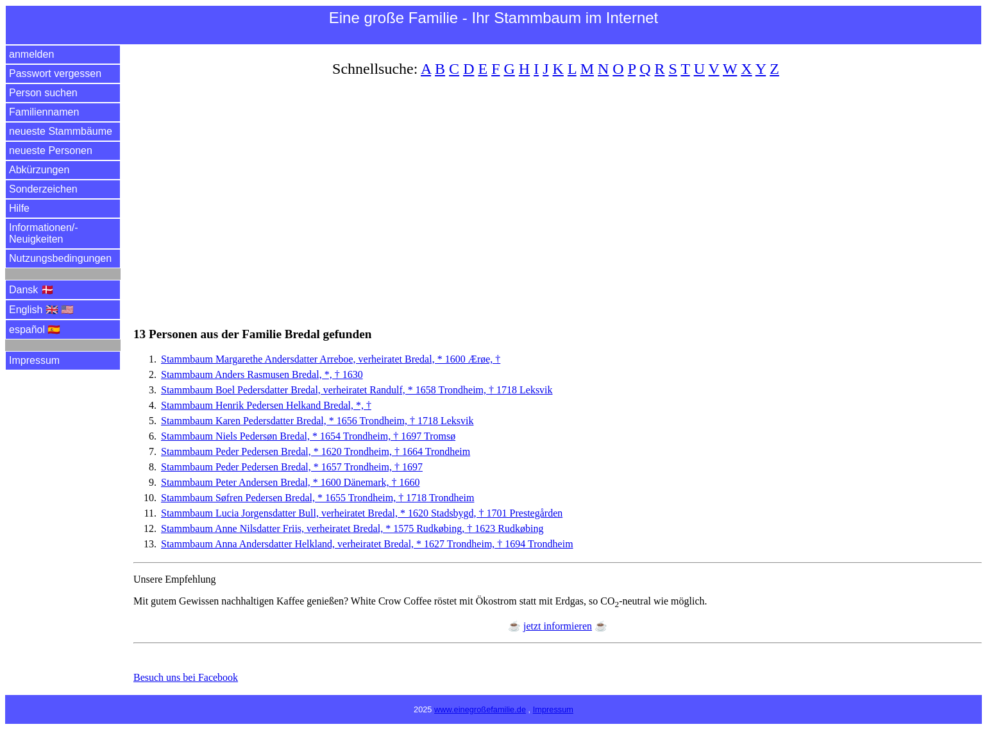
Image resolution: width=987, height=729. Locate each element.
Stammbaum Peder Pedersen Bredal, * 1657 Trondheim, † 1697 (292, 466)
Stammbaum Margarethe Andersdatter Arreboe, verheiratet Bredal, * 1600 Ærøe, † (330, 359)
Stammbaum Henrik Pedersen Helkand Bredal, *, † (266, 405)
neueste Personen (50, 150)
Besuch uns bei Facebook (185, 677)
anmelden (31, 54)
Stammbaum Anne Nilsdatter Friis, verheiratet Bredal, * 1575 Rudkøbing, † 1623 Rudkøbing (352, 528)
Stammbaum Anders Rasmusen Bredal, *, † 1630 (262, 374)
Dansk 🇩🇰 (31, 289)
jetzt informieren (557, 626)
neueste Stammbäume (60, 131)
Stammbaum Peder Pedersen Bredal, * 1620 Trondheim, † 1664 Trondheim (315, 451)
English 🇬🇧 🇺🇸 (41, 309)
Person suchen (43, 92)
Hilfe (19, 208)
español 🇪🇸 (35, 329)
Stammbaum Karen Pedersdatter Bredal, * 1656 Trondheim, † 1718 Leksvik (317, 420)
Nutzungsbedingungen (60, 258)
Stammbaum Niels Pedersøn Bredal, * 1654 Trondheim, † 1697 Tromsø (308, 436)
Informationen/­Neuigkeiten (43, 233)
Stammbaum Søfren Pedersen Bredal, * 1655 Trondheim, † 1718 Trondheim (317, 497)
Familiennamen (44, 112)
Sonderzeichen (43, 189)
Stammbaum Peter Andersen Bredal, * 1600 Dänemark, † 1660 (290, 482)
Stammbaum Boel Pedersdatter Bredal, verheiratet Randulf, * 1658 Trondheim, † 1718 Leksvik (357, 389)
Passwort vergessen (55, 73)
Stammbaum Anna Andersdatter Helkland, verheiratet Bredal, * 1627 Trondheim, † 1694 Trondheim (367, 543)
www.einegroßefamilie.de (480, 709)
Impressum (34, 360)
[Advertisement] (518, 194)
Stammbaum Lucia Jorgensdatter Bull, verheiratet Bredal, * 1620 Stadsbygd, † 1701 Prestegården (361, 513)
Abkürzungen (39, 169)
